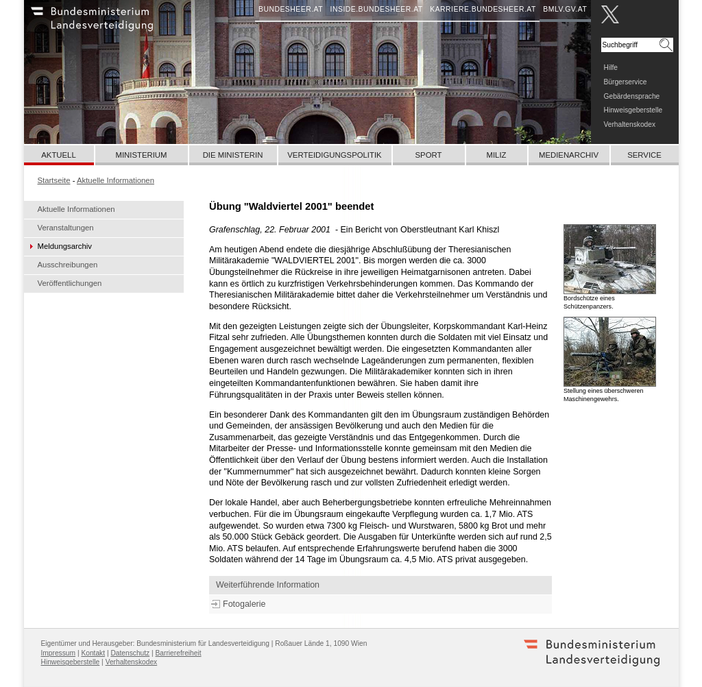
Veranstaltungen (66, 228)
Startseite (54, 180)
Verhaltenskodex (630, 124)
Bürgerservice (625, 82)
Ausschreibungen (68, 265)
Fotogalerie (244, 604)
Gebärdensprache (632, 96)
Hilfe (611, 67)
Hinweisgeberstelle (633, 110)
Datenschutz (129, 653)
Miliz (496, 155)
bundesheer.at (290, 9)
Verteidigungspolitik (334, 155)
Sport (428, 155)
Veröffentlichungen (70, 283)
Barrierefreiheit (179, 653)
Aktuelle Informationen (76, 209)
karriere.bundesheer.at (483, 9)
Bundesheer (109, 24)
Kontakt (93, 653)
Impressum (58, 653)
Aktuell (58, 155)
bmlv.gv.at (565, 9)
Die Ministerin (233, 155)
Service (644, 155)
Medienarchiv (568, 155)
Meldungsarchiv (65, 246)
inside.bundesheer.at (376, 9)
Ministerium (141, 155)
